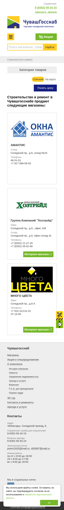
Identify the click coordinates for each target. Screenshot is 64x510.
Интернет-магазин (38, 254)
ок (49, 502)
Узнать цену (45, 88)
